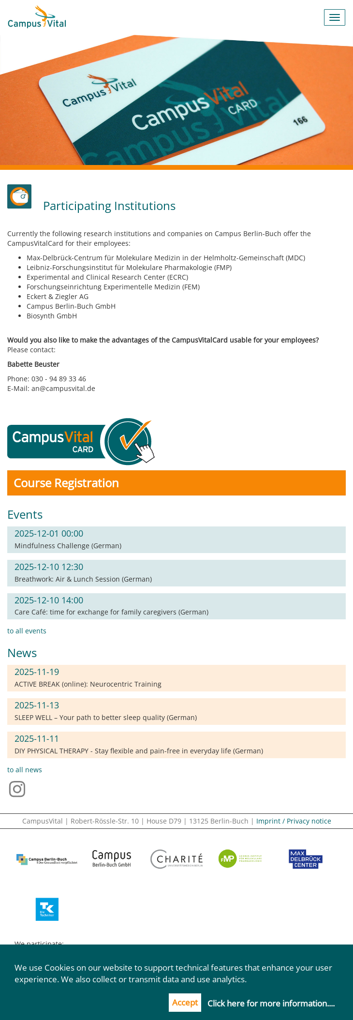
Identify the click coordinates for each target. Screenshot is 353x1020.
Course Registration (66, 483)
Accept (185, 1002)
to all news (24, 769)
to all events (26, 630)
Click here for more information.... (271, 1003)
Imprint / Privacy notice (293, 820)
